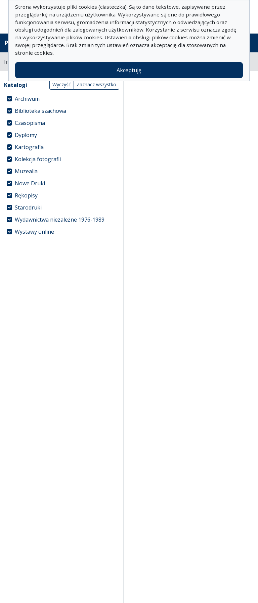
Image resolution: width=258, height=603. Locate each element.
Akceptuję (129, 70)
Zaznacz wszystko (96, 84)
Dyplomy (26, 135)
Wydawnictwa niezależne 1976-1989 (59, 219)
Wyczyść (61, 84)
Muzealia (26, 171)
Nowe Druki (30, 183)
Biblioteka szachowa (40, 110)
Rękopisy (26, 195)
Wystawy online (34, 231)
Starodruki (28, 207)
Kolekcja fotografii (38, 159)
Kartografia (29, 147)
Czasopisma (30, 123)
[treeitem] (61, 98)
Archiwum (27, 98)
